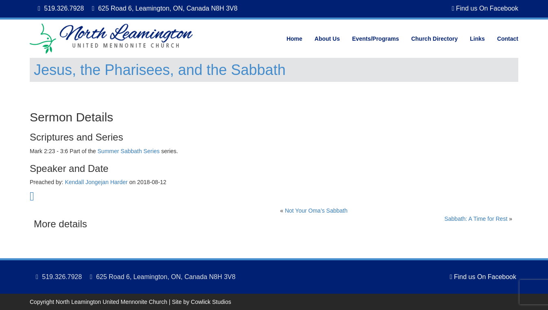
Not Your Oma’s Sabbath (316, 210)
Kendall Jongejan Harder (96, 182)
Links (477, 38)
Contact (507, 38)
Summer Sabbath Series (129, 151)
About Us (327, 38)
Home (294, 38)
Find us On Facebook (485, 8)
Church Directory (434, 38)
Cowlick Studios (211, 302)
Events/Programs (375, 38)
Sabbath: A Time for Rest (475, 218)
